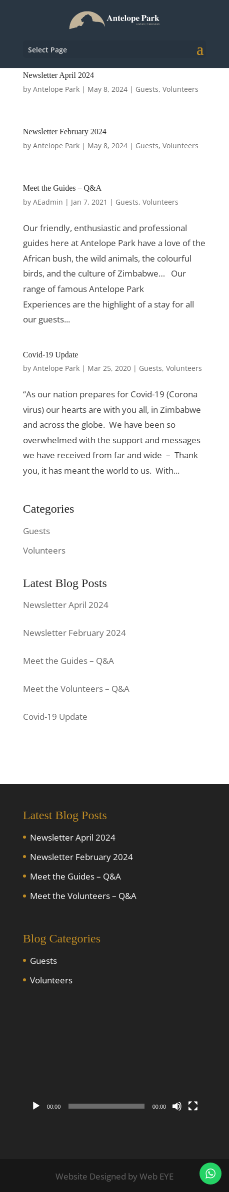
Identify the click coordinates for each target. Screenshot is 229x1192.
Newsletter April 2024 (58, 75)
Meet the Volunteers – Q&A (83, 895)
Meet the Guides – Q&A (62, 188)
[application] (114, 1064)
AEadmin (48, 202)
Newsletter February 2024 (64, 131)
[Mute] (177, 1106)
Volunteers (180, 89)
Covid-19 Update (50, 354)
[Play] (36, 1106)
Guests (147, 89)
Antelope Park (56, 89)
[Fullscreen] (193, 1106)
